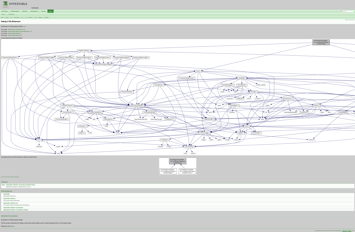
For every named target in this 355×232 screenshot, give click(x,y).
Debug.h (12, 226)
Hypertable (6, 194)
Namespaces (352, 19)
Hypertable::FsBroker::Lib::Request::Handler (15, 210)
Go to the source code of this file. (10, 177)
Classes (346, 19)
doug (7, 17)
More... (25, 26)
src (11, 17)
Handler (46, 17)
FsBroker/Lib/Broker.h (16, 29)
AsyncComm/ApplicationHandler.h (20, 31)
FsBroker (30, 17)
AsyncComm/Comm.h (14, 33)
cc (25, 17)
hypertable (16, 17)
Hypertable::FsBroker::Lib (10, 203)
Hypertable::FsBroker (9, 198)
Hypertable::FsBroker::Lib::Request (13, 207)
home (2, 17)
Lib (35, 17)
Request (40, 17)
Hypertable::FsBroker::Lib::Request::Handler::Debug (20, 185)
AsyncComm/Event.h (15, 35)
